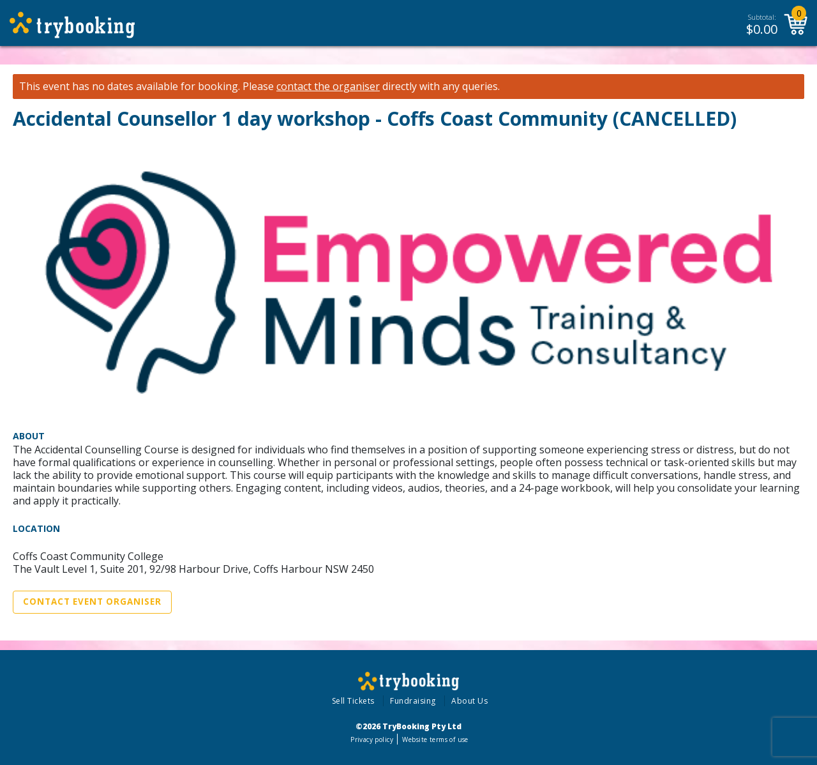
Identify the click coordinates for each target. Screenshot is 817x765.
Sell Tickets (353, 700)
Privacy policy (371, 739)
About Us (469, 700)
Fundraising (413, 700)
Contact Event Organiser (92, 601)
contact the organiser (328, 86)
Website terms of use (435, 739)
